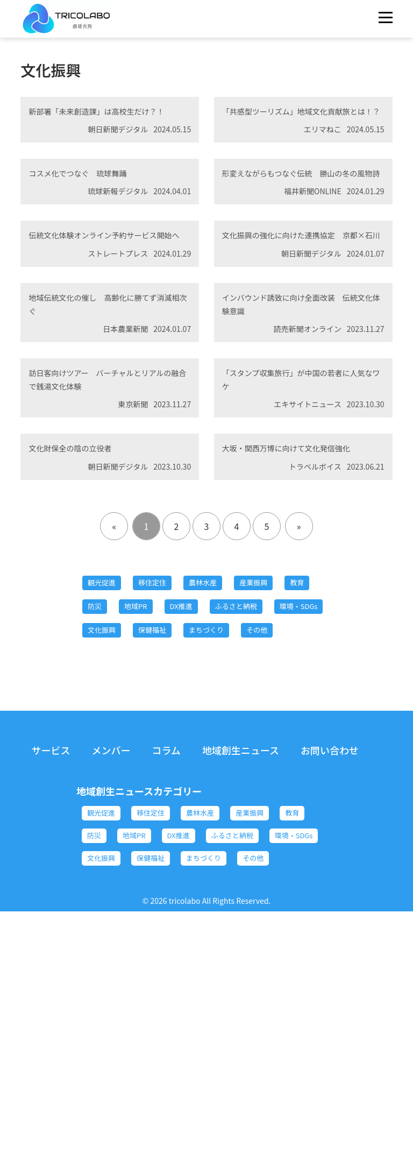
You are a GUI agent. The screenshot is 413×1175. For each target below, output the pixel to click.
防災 (144, 788)
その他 (237, 846)
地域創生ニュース (240, 969)
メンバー (110, 969)
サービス (50, 969)
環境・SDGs (193, 817)
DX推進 (251, 788)
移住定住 (170, 759)
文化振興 (262, 817)
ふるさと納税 (116, 817)
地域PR (195, 788)
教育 (99, 788)
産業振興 (294, 759)
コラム (166, 969)
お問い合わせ (330, 969)
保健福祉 (107, 846)
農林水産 (232, 759)
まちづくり (174, 846)
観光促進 (107, 759)
